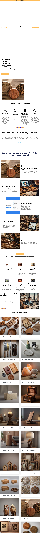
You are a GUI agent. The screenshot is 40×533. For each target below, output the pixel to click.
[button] (20, 26)
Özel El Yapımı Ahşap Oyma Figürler (8, 519)
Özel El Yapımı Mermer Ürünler (7, 285)
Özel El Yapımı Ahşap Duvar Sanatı (28, 496)
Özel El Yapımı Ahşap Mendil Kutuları (8, 405)
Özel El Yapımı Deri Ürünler (6, 383)
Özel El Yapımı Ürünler (26, 337)
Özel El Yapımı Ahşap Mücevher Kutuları (29, 405)
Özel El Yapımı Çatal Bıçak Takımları (8, 360)
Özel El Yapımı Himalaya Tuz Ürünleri (28, 383)
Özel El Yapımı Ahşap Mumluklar (7, 428)
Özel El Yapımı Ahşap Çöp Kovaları (8, 451)
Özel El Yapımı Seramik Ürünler (33, 269)
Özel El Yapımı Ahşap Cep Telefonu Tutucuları (30, 428)
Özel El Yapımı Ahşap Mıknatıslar (28, 519)
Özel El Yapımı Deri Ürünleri (20, 269)
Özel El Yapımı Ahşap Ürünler (7, 269)
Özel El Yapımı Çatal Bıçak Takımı (33, 285)
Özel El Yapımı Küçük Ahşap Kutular (8, 496)
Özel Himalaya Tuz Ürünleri (19, 285)
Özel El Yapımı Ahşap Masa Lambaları (29, 451)
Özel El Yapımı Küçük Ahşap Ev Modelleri (9, 473)
